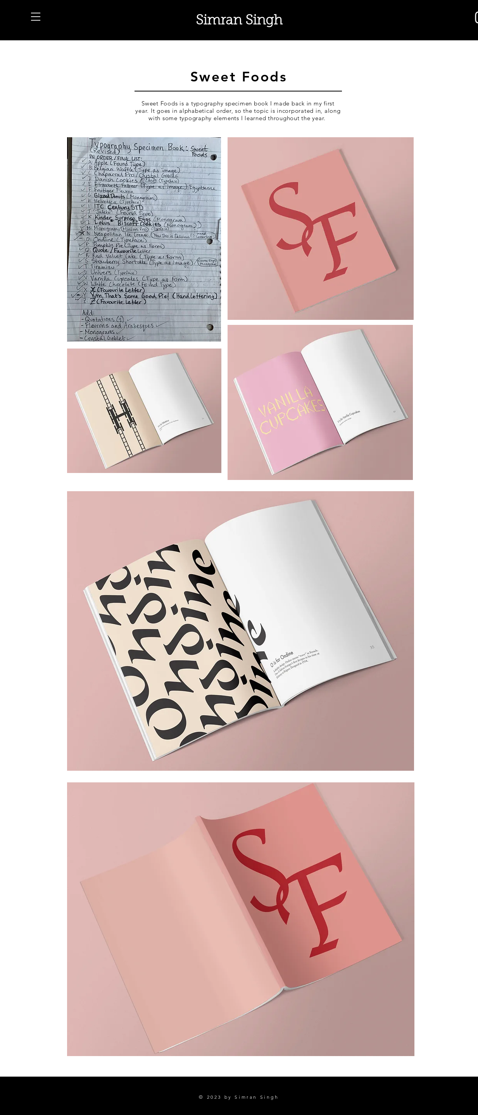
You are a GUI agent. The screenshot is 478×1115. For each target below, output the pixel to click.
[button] (35, 16)
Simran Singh (239, 21)
